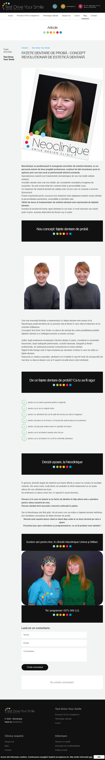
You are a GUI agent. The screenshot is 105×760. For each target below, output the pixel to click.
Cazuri (77, 16)
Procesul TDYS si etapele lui (28, 16)
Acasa (10, 16)
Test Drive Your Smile (41, 48)
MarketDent (17, 722)
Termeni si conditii (62, 742)
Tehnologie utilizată (50, 16)
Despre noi (66, 16)
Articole (25, 48)
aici (90, 757)
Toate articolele (7, 50)
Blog (85, 16)
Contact (94, 16)
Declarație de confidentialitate (67, 746)
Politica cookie (61, 750)
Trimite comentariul (35, 667)
